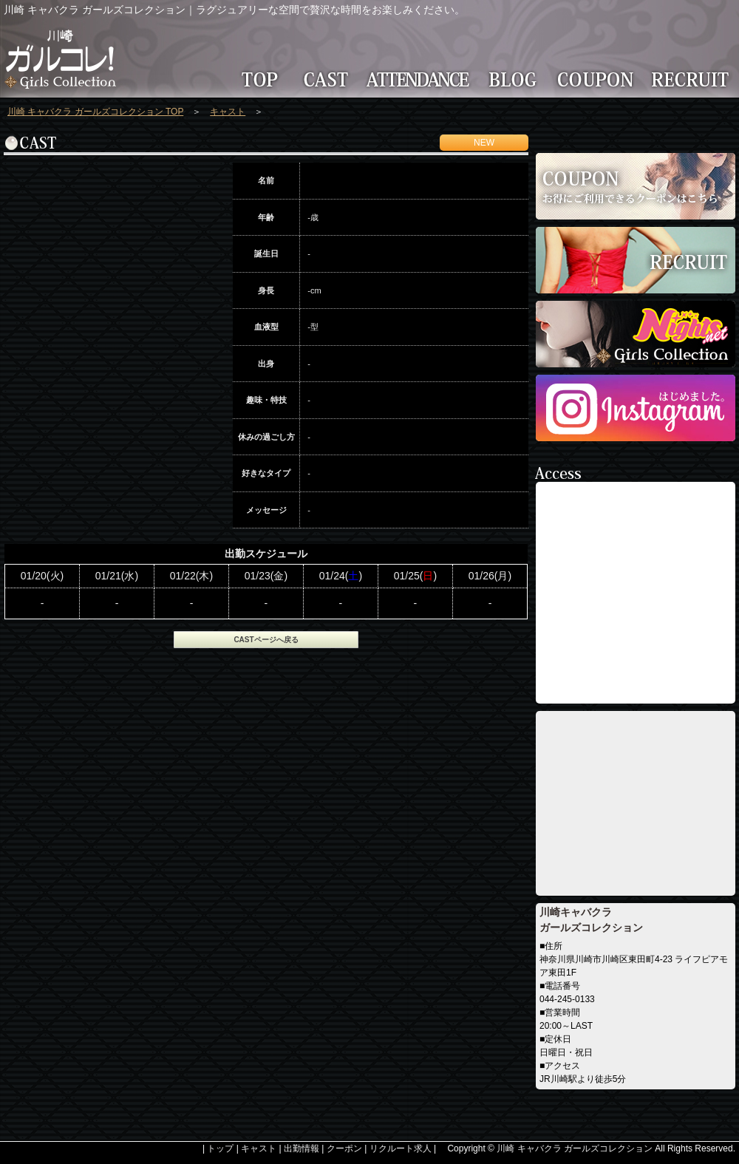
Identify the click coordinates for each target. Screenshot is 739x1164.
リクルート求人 (401, 1148)
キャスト (227, 111)
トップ (220, 1148)
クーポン (344, 1148)
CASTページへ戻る (266, 640)
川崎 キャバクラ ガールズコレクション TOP (95, 111)
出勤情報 (301, 1148)
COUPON (599, 79)
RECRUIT (693, 79)
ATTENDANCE (421, 79)
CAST (325, 79)
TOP (255, 79)
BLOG (515, 79)
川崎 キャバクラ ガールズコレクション (575, 1148)
